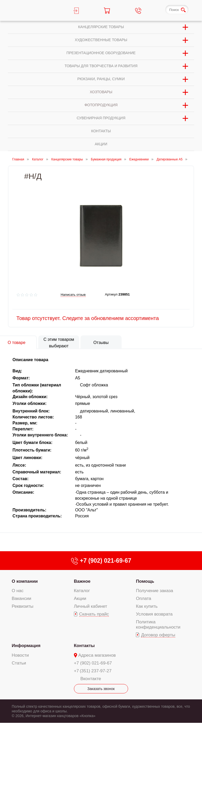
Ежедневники (139, 159)
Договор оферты (158, 634)
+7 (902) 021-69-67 (93, 663)
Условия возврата (154, 614)
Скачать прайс (94, 614)
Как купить (146, 606)
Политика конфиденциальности (158, 624)
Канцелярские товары (67, 159)
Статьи (19, 663)
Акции (80, 598)
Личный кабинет (90, 606)
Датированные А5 (170, 159)
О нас (17, 590)
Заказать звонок (101, 689)
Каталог (37, 159)
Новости (20, 655)
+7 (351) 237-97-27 (93, 670)
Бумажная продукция (106, 159)
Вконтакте (90, 678)
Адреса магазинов (97, 655)
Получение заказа (154, 590)
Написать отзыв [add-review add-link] (73, 295)
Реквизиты (22, 606)
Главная (18, 159)
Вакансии (21, 598)
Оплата (143, 598)
